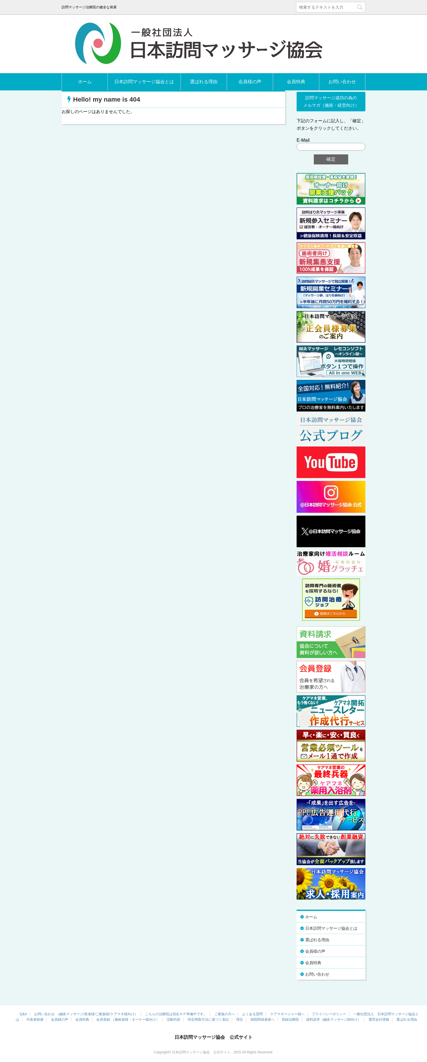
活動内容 (173, 1020)
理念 (239, 1020)
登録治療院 (290, 1020)
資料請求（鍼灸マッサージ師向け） (333, 1020)
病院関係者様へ (262, 1020)
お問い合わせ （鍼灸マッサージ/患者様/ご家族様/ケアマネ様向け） (86, 1014)
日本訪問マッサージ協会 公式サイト (213, 1037)
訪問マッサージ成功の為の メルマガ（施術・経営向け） (331, 101)
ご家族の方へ (224, 1014)
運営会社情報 (379, 1020)
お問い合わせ (342, 81)
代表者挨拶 (35, 1020)
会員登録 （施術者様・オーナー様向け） (127, 1020)
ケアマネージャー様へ (287, 1014)
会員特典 (296, 81)
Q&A (23, 1014)
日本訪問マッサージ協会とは (144, 81)
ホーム (85, 81)
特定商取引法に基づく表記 (208, 1020)
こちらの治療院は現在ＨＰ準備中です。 (176, 1014)
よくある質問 (252, 1014)
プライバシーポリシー (329, 1014)
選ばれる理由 (204, 81)
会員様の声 (249, 81)
